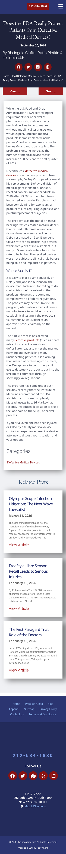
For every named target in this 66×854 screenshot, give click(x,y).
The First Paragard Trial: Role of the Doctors (29, 632)
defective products (26, 340)
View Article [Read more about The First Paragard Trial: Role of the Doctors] (19, 670)
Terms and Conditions (42, 714)
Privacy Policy (48, 709)
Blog (13, 76)
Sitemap (29, 709)
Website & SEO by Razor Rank (33, 847)
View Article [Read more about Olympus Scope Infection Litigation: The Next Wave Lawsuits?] (19, 545)
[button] (19, 67)
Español (14, 709)
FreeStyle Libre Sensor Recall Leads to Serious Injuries (28, 571)
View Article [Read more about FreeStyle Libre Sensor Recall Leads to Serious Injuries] (19, 608)
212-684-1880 (33, 755)
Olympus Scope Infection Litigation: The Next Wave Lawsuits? (31, 504)
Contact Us (17, 714)
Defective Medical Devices (31, 76)
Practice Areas (34, 704)
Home (6, 76)
